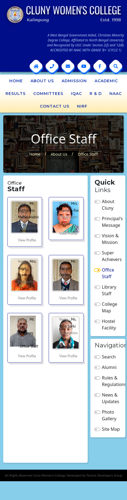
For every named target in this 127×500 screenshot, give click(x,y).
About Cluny (108, 204)
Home (16, 80)
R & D (96, 93)
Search (109, 357)
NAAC (115, 93)
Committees (48, 93)
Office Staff (88, 154)
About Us (42, 80)
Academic (106, 80)
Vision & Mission (110, 239)
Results (15, 93)
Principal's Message (112, 222)
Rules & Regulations (112, 381)
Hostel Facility (109, 324)
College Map (109, 307)
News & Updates (110, 398)
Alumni (109, 367)
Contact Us (54, 106)
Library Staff (109, 290)
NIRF (82, 106)
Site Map (111, 429)
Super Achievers (112, 256)
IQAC (76, 93)
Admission (74, 80)
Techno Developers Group (104, 475)
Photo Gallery (109, 415)
